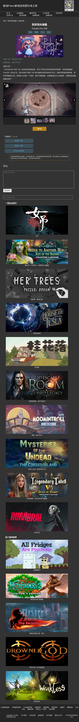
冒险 (30, 32)
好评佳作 (59, 13)
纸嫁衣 (62, 707)
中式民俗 (46, 13)
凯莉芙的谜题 (12, 21)
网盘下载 (19, 141)
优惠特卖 (49, 15)
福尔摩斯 (52, 709)
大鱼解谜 (19, 13)
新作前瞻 (22, 15)
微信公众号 (58, 715)
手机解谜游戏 (16, 707)
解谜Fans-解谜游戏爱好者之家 (20, 5)
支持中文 (9, 15)
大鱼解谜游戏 (5, 707)
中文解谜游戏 (27, 707)
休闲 (48, 32)
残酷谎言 (70, 707)
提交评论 (7, 190)
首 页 (8, 13)
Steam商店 (19, 151)
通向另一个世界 (41, 709)
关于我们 (24, 715)
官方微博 (49, 715)
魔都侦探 (30, 709)
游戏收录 (41, 715)
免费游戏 (36, 15)
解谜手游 (33, 13)
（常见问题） (15, 136)
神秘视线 (46, 707)
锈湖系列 (55, 707)
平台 (42, 32)
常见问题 (32, 715)
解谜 (36, 32)
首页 (4, 21)
